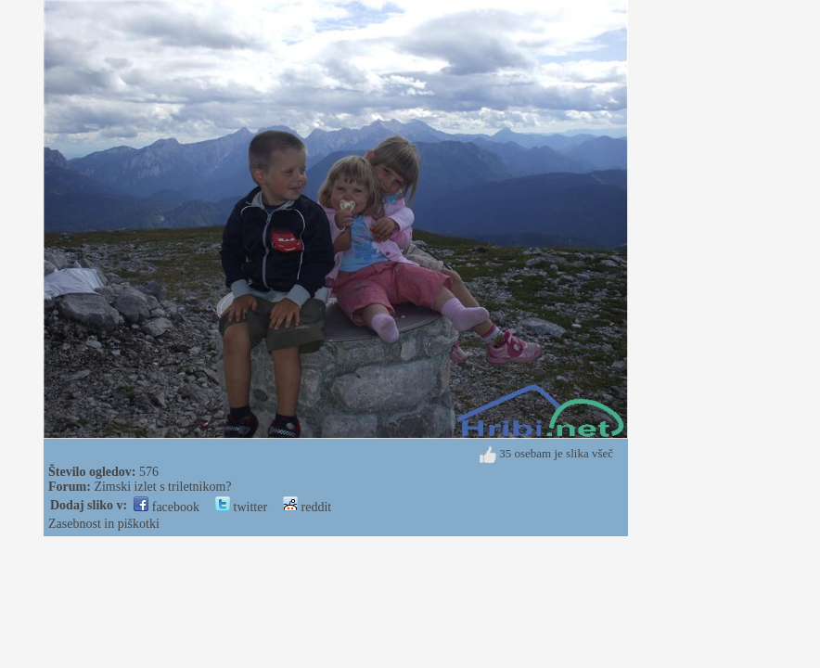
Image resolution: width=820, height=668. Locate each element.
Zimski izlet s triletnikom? (162, 487)
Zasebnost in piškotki (104, 524)
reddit (307, 507)
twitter (241, 507)
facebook (166, 507)
